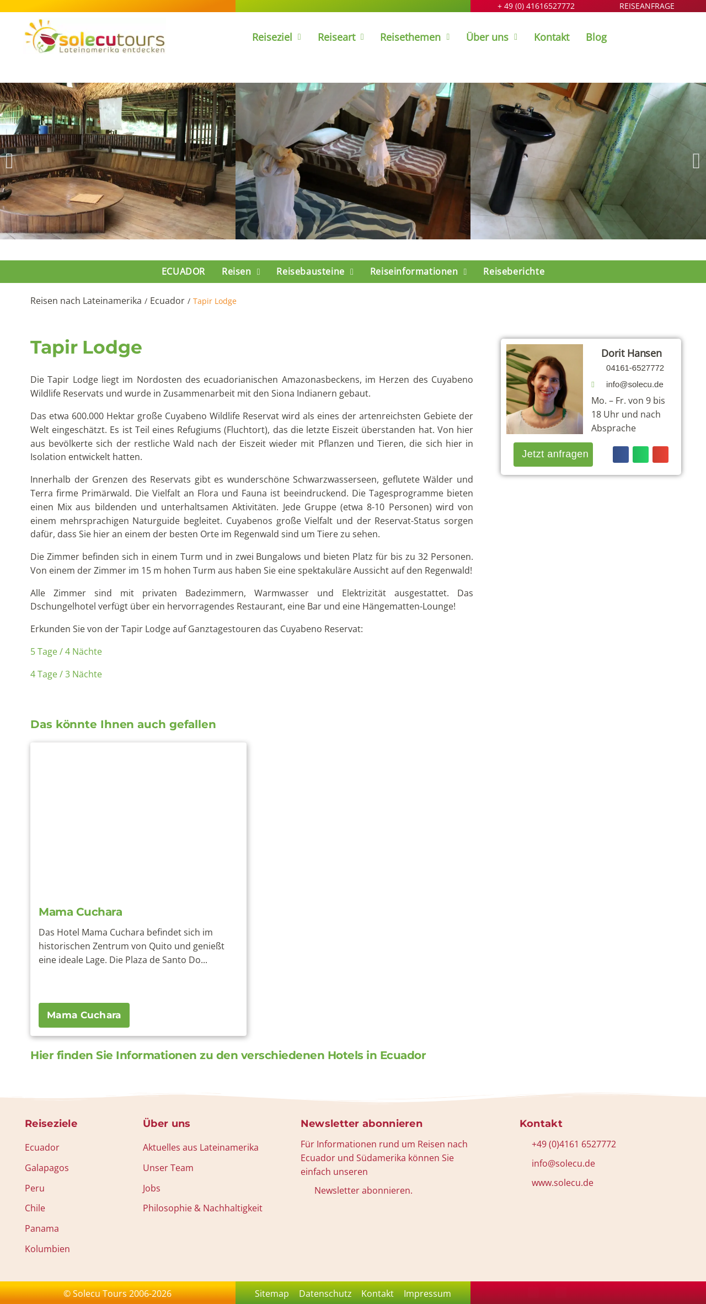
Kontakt (379, 1293)
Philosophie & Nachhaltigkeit (203, 1208)
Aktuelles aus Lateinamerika (201, 1147)
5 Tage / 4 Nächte (66, 651)
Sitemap (266, 1293)
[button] (10, 161)
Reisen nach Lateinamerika (86, 301)
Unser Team (168, 1168)
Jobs (152, 1188)
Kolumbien (47, 1249)
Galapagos (47, 1168)
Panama (42, 1228)
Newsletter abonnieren (361, 1124)
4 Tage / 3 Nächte (67, 674)
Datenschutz (323, 1293)
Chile (35, 1208)
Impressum (433, 1293)
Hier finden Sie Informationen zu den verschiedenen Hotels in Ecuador (228, 1055)
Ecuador (167, 301)
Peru (35, 1188)
